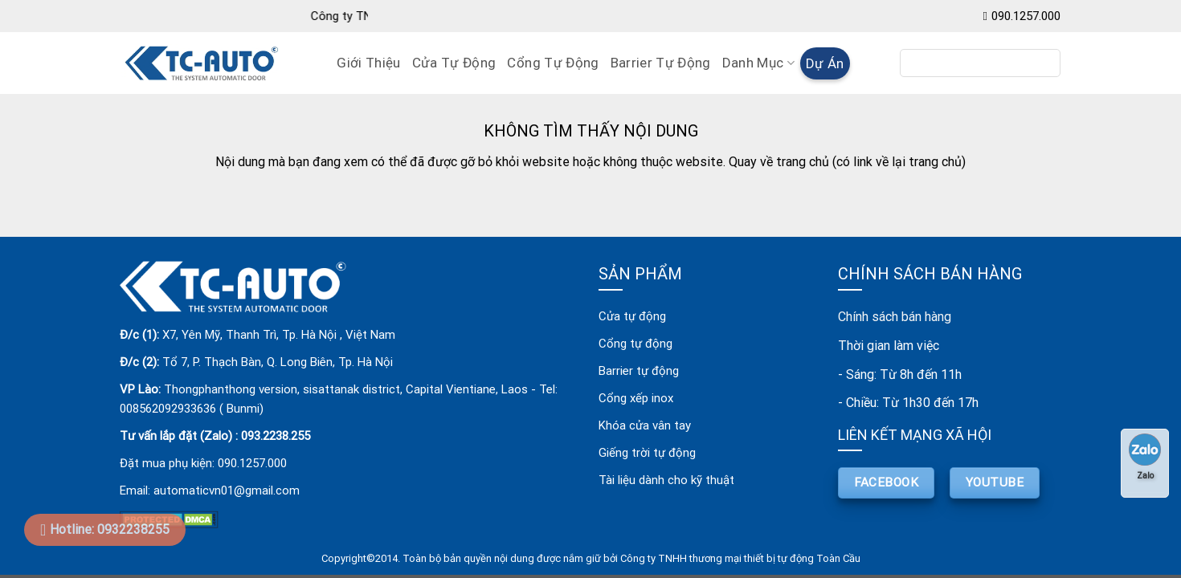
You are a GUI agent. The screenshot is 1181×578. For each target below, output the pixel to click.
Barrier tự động (639, 371)
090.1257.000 (1025, 16)
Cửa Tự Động (454, 63)
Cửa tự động (632, 316)
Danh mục (758, 63)
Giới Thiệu (368, 63)
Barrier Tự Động (661, 63)
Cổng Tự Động (553, 63)
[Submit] (1042, 63)
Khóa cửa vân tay (645, 425)
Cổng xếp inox (636, 398)
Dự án (825, 63)
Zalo (1145, 457)
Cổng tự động (635, 343)
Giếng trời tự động (647, 453)
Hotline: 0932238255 (110, 529)
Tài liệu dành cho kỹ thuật (666, 480)
